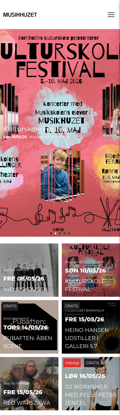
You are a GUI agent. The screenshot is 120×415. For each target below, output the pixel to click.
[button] (51, 233)
